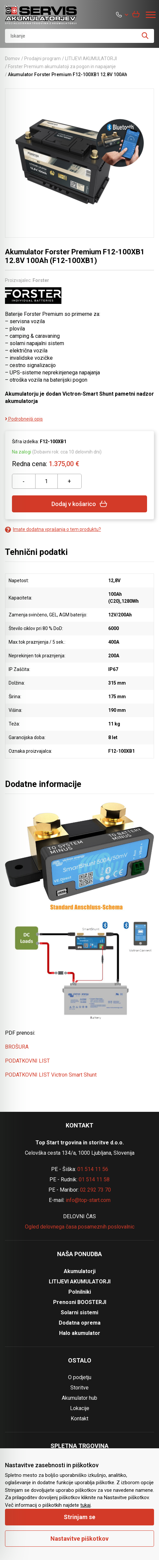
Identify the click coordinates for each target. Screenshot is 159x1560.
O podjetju (79, 1377)
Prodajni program (42, 58)
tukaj (85, 1505)
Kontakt (79, 1418)
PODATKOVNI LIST (27, 1061)
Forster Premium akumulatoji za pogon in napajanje (62, 66)
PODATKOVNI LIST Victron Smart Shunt (51, 1075)
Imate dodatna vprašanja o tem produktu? (53, 529)
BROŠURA (17, 1047)
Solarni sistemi (79, 1312)
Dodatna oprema (80, 1323)
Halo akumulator (79, 1333)
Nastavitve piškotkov (79, 1538)
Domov (12, 58)
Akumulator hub (79, 1398)
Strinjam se (79, 1516)
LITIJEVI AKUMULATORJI (91, 58)
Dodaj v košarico (79, 503)
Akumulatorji (80, 1271)
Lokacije (79, 1408)
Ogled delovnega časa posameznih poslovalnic (79, 1227)
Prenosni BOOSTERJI (79, 1302)
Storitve (79, 1387)
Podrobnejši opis (24, 419)
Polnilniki (79, 1292)
